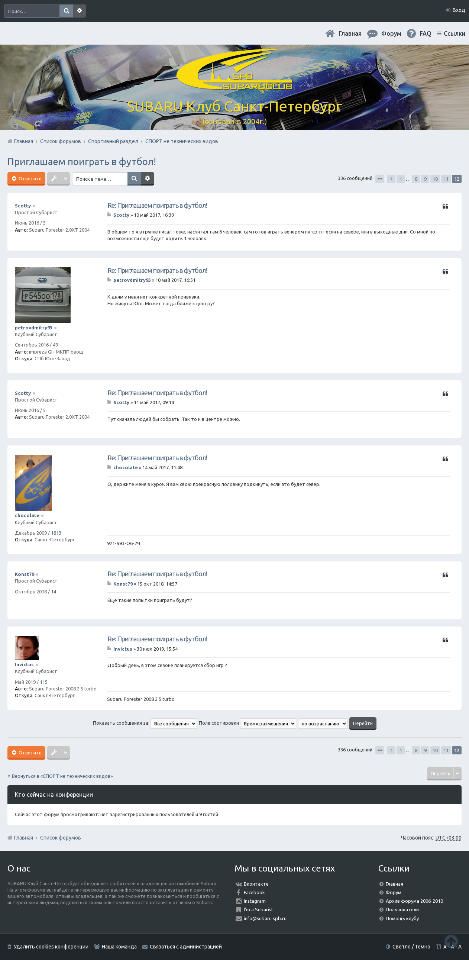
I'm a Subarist (258, 909)
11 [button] (446, 178)
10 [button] (435, 178)
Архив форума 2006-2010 (414, 900)
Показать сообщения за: (145, 722)
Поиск (66, 11)
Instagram (255, 900)
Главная (350, 33)
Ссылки (454, 33)
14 (53, 591)
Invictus (24, 664)
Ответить (29, 178)
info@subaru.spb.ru (265, 918)
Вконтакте (256, 883)
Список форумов (60, 838)
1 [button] (401, 178)
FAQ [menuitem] (425, 33)
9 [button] (425, 178)
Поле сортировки (247, 722)
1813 (56, 532)
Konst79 (24, 574)
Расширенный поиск (79, 11)
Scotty (23, 205)
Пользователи (402, 909)
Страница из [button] (379, 179)
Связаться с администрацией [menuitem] (186, 947)
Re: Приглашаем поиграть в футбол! (157, 205)
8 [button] (416, 178)
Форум (393, 892)
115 (44, 681)
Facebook (254, 892)
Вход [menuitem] (459, 10)
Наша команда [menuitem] (119, 947)
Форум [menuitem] (391, 33)
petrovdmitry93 (33, 327)
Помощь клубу (402, 918)
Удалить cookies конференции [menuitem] (51, 947)
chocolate (27, 515)
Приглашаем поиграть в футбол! (81, 161)
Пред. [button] (391, 179)
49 (55, 344)
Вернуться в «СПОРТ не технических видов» (62, 776)
